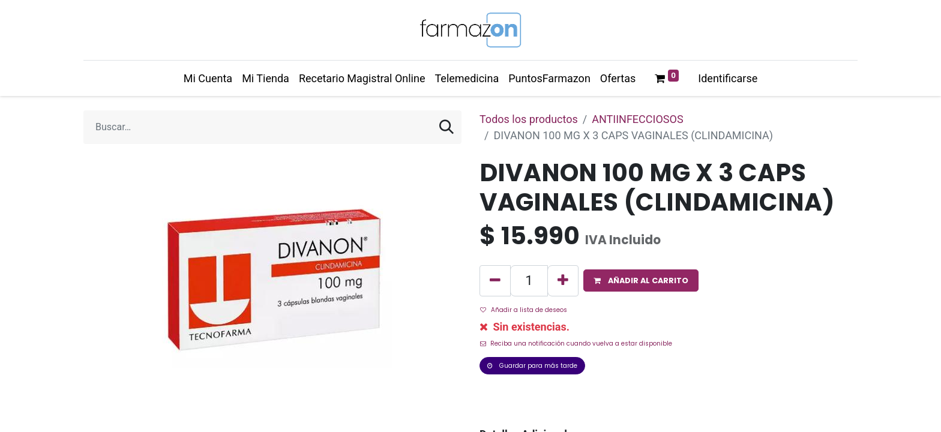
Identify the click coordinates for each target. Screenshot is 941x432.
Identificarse (727, 78)
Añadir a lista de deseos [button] (523, 309)
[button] (641, 280)
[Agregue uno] (563, 280)
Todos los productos (529, 119)
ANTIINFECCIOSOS (637, 119)
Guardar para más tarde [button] (532, 365)
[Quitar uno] (495, 280)
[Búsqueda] (446, 127)
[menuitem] (208, 78)
